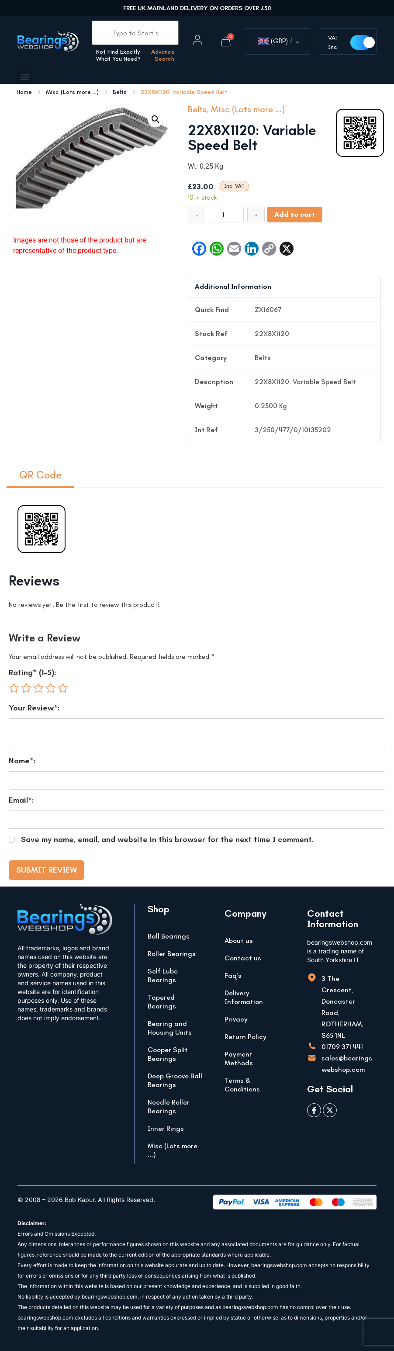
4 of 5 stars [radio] (50, 688)
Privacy (236, 1019)
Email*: (21, 800)
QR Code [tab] (40, 474)
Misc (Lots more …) (172, 1150)
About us (239, 940)
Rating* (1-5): (32, 672)
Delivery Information (244, 997)
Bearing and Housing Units (170, 1027)
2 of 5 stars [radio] (26, 688)
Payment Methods (239, 1058)
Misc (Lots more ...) (72, 92)
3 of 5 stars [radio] (38, 688)
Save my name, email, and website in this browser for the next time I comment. (167, 839)
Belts (120, 92)
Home (24, 92)
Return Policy (245, 1036)
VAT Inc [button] (335, 42)
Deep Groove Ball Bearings (175, 1080)
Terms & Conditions (242, 1084)
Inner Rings (166, 1128)
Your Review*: (34, 708)
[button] (24, 76)
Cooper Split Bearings (168, 1054)
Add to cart (294, 214)
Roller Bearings (172, 953)
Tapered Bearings (162, 1001)
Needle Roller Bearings (169, 1106)
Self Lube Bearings (163, 975)
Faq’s (233, 975)
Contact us (243, 958)
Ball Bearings (169, 936)
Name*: (22, 761)
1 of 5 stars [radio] (14, 688)
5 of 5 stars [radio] (63, 688)
